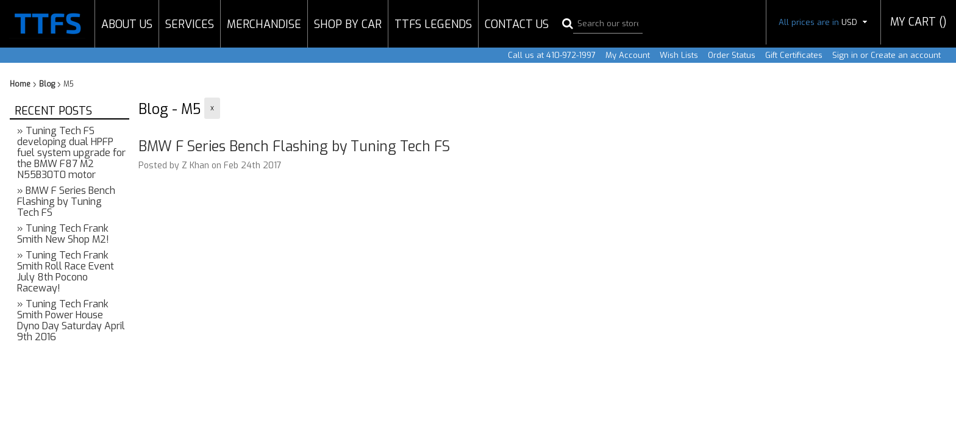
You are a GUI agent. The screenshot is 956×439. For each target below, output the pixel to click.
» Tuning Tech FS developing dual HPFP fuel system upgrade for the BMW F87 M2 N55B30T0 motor (71, 152)
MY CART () (918, 22)
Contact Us (517, 24)
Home (20, 84)
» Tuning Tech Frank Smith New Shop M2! (63, 234)
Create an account (906, 55)
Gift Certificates (793, 55)
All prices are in (823, 22)
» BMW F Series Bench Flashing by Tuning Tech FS (66, 201)
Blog (47, 84)
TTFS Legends (433, 24)
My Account (627, 55)
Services (189, 24)
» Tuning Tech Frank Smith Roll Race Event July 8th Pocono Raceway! (65, 271)
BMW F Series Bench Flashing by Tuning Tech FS (294, 146)
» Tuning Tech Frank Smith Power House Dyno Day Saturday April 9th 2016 (71, 320)
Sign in (845, 55)
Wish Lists (679, 55)
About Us (126, 24)
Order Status (731, 55)
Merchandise (264, 24)
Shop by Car (348, 24)
